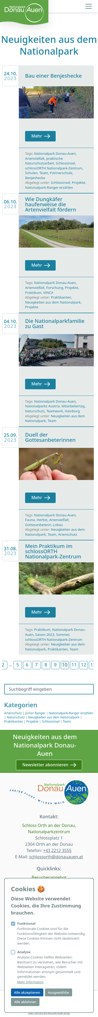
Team (43, 172)
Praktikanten (61, 297)
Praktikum (33, 292)
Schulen (31, 172)
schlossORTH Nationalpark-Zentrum (53, 168)
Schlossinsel (65, 163)
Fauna (30, 519)
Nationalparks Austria (42, 406)
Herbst (42, 519)
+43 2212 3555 (57, 850)
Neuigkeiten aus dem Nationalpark (53, 302)
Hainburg (72, 411)
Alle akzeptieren (27, 992)
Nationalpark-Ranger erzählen (49, 187)
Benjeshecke (35, 177)
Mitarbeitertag (73, 406)
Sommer (62, 634)
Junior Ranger (35, 713)
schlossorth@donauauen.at (56, 857)
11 (74, 664)
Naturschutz (35, 411)
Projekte (78, 182)
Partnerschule (61, 172)
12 (83, 664)
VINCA (48, 292)
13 (93, 664)
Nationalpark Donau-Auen (55, 153)
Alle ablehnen (25, 1001)
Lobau (58, 524)
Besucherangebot (49, 877)
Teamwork (54, 411)
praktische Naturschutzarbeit (44, 161)
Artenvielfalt (34, 158)
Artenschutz (67, 534)
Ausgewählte (58, 992)
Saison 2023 (44, 634)
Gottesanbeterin (38, 524)
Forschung (54, 287)
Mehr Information (30, 982)
